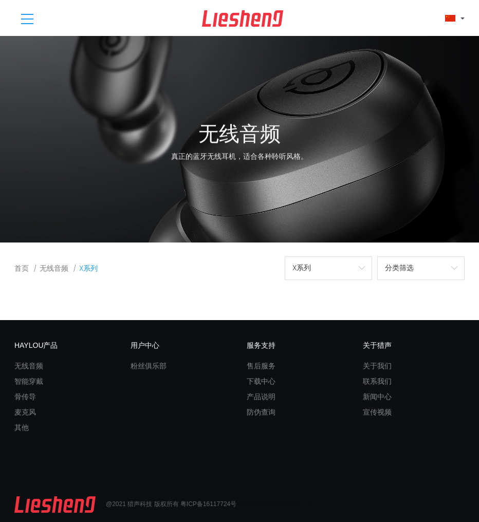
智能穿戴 (28, 381)
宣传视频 (377, 412)
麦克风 (25, 412)
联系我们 (377, 381)
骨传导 (25, 397)
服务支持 (261, 345)
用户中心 (145, 345)
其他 (21, 427)
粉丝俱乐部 (149, 366)
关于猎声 (377, 345)
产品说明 (261, 397)
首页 (21, 268)
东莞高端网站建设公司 (283, 504)
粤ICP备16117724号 (208, 504)
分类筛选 (399, 268)
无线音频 (54, 268)
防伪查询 (261, 412)
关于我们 (377, 366)
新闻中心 (377, 397)
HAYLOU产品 (36, 345)
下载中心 (261, 381)
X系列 (88, 268)
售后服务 (261, 366)
